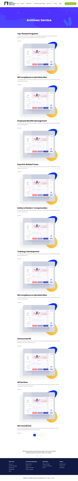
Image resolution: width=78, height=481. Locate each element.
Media (60, 3)
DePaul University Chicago (39, 3)
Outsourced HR (24, 339)
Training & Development (28, 252)
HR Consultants (24, 426)
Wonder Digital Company (49, 478)
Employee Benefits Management (32, 121)
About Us (49, 3)
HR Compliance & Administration (32, 77)
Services (22, 3)
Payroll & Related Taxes (27, 164)
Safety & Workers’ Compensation (32, 208)
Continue (19, 41)
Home (18, 3)
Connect (55, 3)
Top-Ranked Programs (27, 34)
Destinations (29, 3)
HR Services (22, 382)
